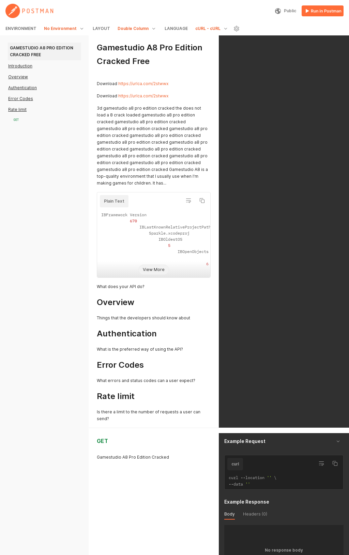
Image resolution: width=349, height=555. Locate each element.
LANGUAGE (176, 28)
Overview (18, 76)
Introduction (20, 65)
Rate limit (17, 109)
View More (154, 269)
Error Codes (20, 98)
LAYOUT (101, 28)
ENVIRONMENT (20, 28)
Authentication (22, 87)
